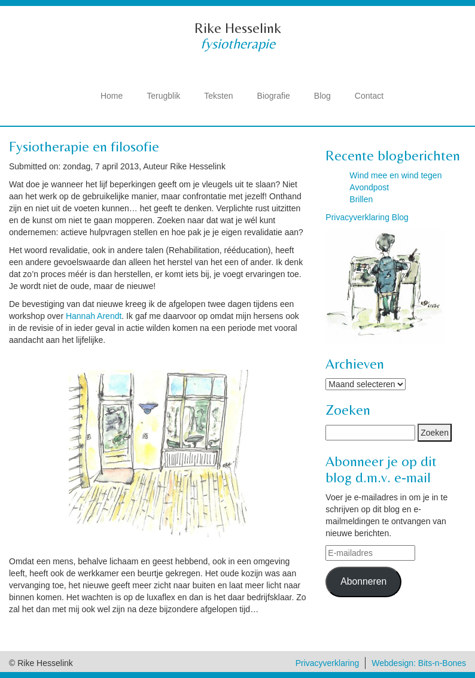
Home (112, 96)
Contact (369, 96)
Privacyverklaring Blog (367, 217)
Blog (322, 96)
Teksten (218, 96)
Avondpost (369, 187)
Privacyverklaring (328, 663)
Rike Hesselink (237, 28)
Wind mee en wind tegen (395, 175)
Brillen (361, 199)
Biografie (273, 96)
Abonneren (363, 581)
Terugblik (163, 96)
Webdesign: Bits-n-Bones (419, 663)
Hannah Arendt (93, 316)
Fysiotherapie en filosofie (84, 146)
